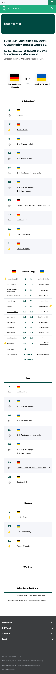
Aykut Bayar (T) (11, 284)
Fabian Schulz (11, 327)
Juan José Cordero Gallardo (37, 600)
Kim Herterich (11, 317)
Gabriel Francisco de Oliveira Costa (31, 205)
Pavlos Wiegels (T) (12, 279)
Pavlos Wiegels (23, 249)
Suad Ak (20, 115)
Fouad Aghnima (11, 338)
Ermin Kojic (10, 349)
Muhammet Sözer (12, 312)
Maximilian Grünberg (13, 296)
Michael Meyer (11, 301)
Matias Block (22, 130)
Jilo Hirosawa (11, 333)
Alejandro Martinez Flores (33, 59)
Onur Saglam (11, 322)
